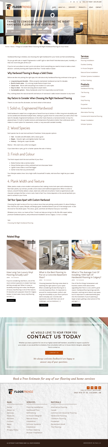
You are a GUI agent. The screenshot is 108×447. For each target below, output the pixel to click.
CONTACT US (54, 353)
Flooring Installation (87, 60)
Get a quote (16, 32)
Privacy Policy (12, 430)
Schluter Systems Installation (90, 76)
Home (54, 7)
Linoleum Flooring (58, 419)
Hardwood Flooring (87, 88)
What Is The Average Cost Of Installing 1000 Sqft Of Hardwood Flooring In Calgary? (86, 275)
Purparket (84, 104)
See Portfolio (41, 32)
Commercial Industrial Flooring (64, 413)
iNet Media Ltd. (97, 443)
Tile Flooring (85, 92)
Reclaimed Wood (86, 108)
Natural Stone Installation (89, 72)
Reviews (10, 419)
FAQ (8, 427)
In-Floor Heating (86, 80)
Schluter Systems (86, 124)
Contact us (59, 215)
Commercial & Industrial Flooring (91, 116)
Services (72, 7)
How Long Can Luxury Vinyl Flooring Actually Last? (20, 273)
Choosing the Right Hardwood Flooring (20, 223)
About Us (61, 7)
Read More (11, 300)
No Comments (15, 277)
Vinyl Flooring (85, 100)
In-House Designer (87, 68)
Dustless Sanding (86, 64)
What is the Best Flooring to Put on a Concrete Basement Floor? (53, 275)
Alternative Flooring (87, 112)
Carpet (83, 96)
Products (82, 7)
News (91, 7)
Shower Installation (87, 120)
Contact (99, 7)
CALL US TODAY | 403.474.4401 (92, 2)
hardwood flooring (26, 204)
